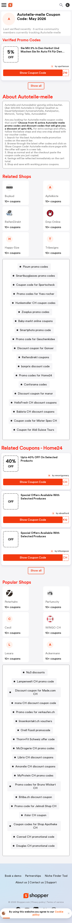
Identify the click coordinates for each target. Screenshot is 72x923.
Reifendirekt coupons (35, 357)
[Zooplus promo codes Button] (34, 312)
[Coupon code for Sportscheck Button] (34, 285)
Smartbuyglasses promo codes (35, 275)
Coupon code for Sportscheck (35, 284)
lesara (9, 653)
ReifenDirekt (13, 221)
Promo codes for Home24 (35, 375)
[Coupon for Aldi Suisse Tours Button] (34, 430)
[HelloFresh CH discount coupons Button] (34, 402)
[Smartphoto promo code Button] (34, 330)
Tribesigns (52, 247)
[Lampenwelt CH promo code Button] (34, 681)
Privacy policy (38, 902)
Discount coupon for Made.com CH (35, 692)
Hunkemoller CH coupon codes (35, 303)
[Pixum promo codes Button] (34, 266)
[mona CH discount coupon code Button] (34, 703)
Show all (36, 570)
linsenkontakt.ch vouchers (35, 721)
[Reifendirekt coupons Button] (34, 357)
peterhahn (11, 601)
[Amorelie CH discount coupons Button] (34, 766)
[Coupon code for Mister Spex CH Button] (34, 420)
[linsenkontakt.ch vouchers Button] (34, 721)
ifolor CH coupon (35, 815)
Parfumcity (52, 601)
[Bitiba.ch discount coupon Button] (34, 797)
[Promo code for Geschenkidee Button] (34, 339)
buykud (9, 196)
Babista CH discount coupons (35, 411)
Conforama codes (35, 384)
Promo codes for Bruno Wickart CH (35, 786)
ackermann (52, 653)
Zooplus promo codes (35, 312)
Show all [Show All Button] (36, 85)
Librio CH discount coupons (35, 757)
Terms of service (55, 902)
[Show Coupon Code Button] (33, 73)
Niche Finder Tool (56, 875)
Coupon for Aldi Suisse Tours (35, 429)
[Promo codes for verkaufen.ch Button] (34, 712)
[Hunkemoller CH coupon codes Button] (34, 303)
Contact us (37, 882)
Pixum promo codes (35, 266)
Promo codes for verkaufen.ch (35, 712)
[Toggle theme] (68, 5)
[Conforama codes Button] (34, 384)
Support (51, 882)
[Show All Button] (36, 570)
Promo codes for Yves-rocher (35, 293)
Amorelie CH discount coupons (35, 766)
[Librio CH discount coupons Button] (34, 757)
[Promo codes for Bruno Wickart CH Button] (34, 786)
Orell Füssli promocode (35, 730)
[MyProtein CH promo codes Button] (34, 775)
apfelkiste (51, 196)
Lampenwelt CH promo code (35, 681)
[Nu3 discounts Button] (34, 672)
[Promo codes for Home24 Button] (34, 375)
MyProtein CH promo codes (35, 775)
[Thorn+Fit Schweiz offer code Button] (34, 739)
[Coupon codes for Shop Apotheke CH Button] (34, 826)
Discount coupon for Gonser (35, 348)
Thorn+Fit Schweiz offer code (35, 739)
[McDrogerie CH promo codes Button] (34, 748)
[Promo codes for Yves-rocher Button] (34, 294)
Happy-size (12, 247)
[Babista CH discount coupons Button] (34, 411)
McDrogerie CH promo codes (35, 748)
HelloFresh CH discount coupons (35, 402)
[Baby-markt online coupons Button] (34, 321)
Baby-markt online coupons (35, 321)
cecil (8, 627)
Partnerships (33, 875)
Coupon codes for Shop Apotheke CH (35, 826)
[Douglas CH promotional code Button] (34, 846)
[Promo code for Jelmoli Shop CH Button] (34, 806)
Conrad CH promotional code (35, 836)
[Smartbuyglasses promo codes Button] (34, 275)
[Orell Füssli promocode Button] (34, 730)
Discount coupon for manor (35, 393)
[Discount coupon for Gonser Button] (34, 348)
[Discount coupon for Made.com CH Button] (34, 692)
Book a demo (13, 875)
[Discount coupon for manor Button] (34, 393)
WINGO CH (53, 627)
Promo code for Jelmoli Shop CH (35, 806)
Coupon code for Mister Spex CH (35, 420)
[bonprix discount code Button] (34, 366)
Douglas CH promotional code (35, 845)
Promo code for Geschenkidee (35, 339)
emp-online (52, 221)
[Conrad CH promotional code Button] (34, 836)
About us (21, 882)
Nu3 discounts (35, 672)
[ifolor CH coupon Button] (34, 815)
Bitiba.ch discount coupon (35, 797)
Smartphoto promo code (35, 330)
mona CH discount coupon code (35, 703)
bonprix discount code (35, 366)
